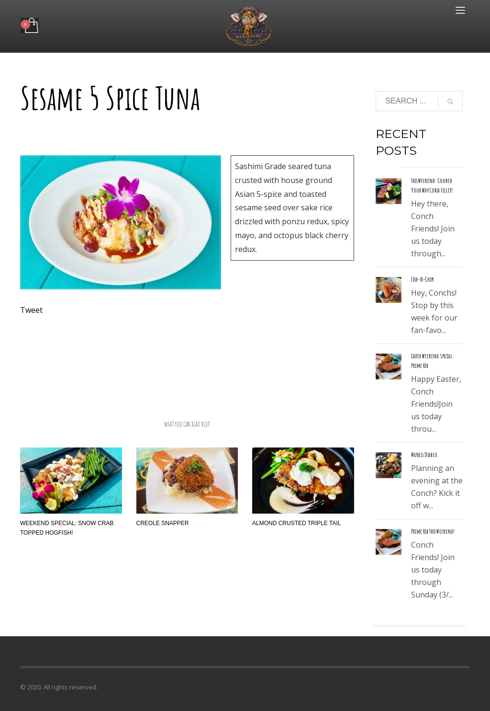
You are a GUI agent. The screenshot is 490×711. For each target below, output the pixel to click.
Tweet (31, 310)
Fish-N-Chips (422, 279)
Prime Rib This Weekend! (433, 531)
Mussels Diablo (424, 455)
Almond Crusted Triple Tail (296, 523)
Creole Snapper (162, 523)
